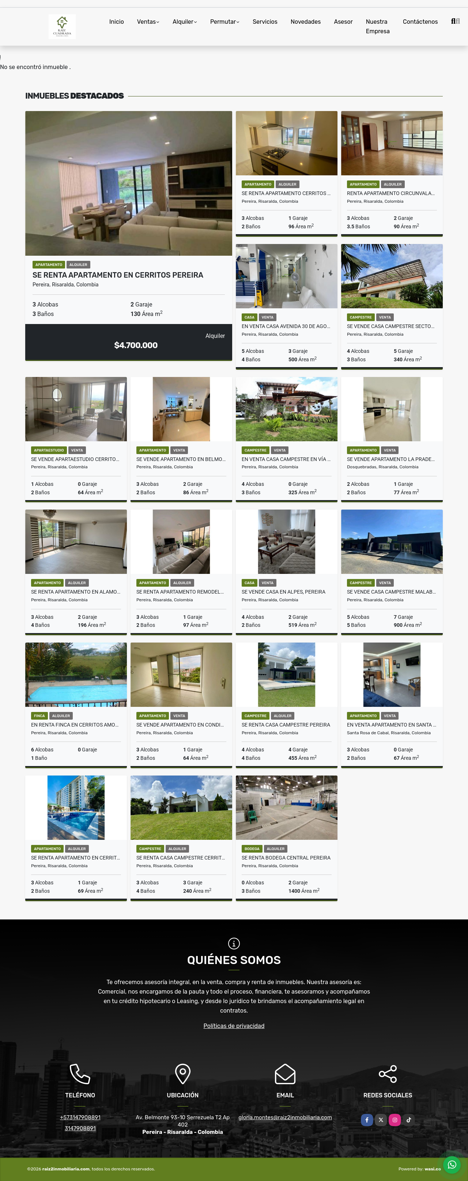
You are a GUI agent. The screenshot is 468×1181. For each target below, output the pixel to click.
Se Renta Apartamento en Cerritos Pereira (76, 858)
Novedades (306, 21)
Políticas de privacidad (234, 1025)
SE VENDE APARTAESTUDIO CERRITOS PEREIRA (76, 459)
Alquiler (183, 21)
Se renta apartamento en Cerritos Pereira (118, 275)
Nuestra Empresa (378, 26)
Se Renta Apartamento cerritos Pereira (287, 193)
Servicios (265, 21)
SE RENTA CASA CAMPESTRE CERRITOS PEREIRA (181, 858)
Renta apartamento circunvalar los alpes (392, 193)
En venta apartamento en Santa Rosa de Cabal (392, 725)
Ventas (146, 21)
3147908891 (80, 1128)
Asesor (343, 21)
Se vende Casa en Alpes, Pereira (283, 592)
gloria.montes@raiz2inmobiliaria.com (285, 1117)
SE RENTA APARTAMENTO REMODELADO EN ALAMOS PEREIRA (181, 592)
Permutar (223, 21)
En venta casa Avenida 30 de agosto (287, 326)
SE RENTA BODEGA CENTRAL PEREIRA (286, 858)
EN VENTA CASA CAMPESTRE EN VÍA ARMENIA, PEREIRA (287, 459)
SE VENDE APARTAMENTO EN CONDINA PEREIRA (181, 725)
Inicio (116, 21)
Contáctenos (420, 21)
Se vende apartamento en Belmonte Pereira (181, 459)
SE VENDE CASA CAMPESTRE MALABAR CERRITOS (392, 592)
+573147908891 (80, 1117)
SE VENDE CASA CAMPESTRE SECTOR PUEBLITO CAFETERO (392, 326)
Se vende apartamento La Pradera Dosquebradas (392, 459)
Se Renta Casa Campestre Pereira (286, 725)
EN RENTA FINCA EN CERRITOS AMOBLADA (76, 725)
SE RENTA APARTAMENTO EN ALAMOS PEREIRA (76, 592)
